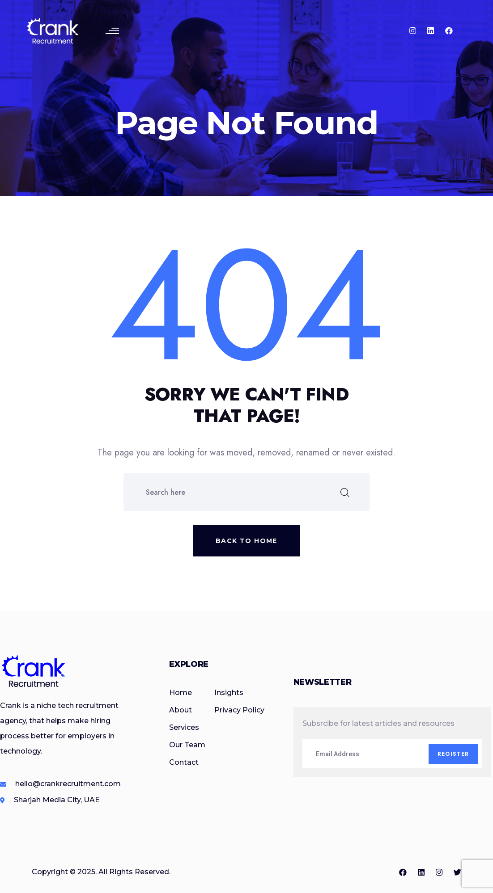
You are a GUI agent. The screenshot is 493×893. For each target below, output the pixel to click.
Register (453, 754)
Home (180, 692)
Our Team (187, 745)
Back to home (246, 541)
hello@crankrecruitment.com (68, 783)
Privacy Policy (239, 710)
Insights (228, 692)
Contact (184, 762)
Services (184, 727)
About (180, 710)
